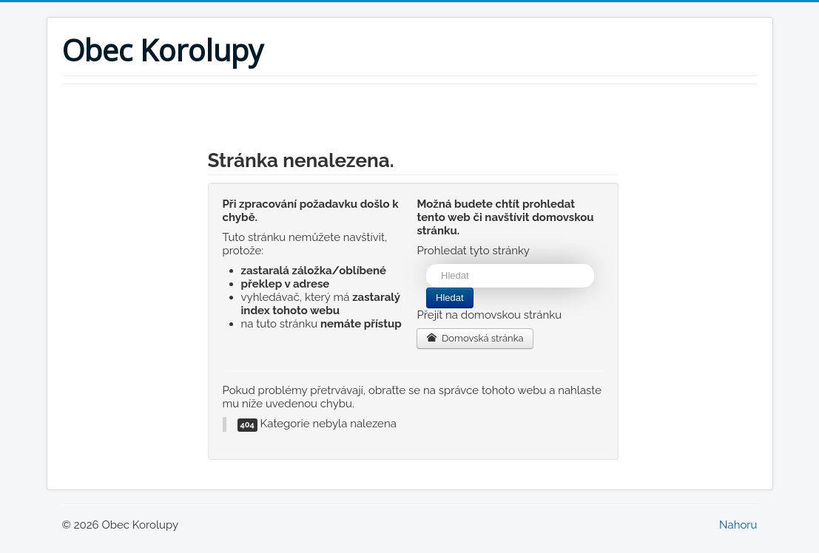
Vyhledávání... (426, 264)
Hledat (450, 297)
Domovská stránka (474, 338)
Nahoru (738, 525)
